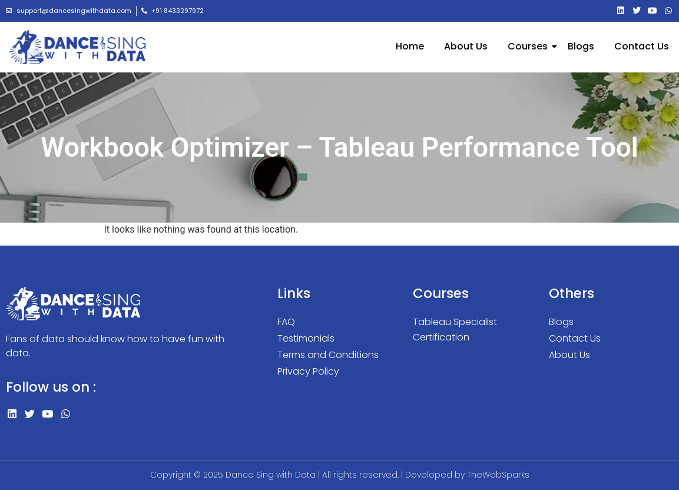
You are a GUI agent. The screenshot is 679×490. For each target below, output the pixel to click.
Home (410, 46)
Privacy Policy (308, 371)
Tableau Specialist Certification (455, 329)
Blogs (581, 46)
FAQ (286, 322)
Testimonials (305, 338)
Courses (530, 46)
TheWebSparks (498, 475)
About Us (466, 46)
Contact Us (641, 46)
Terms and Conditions (328, 355)
